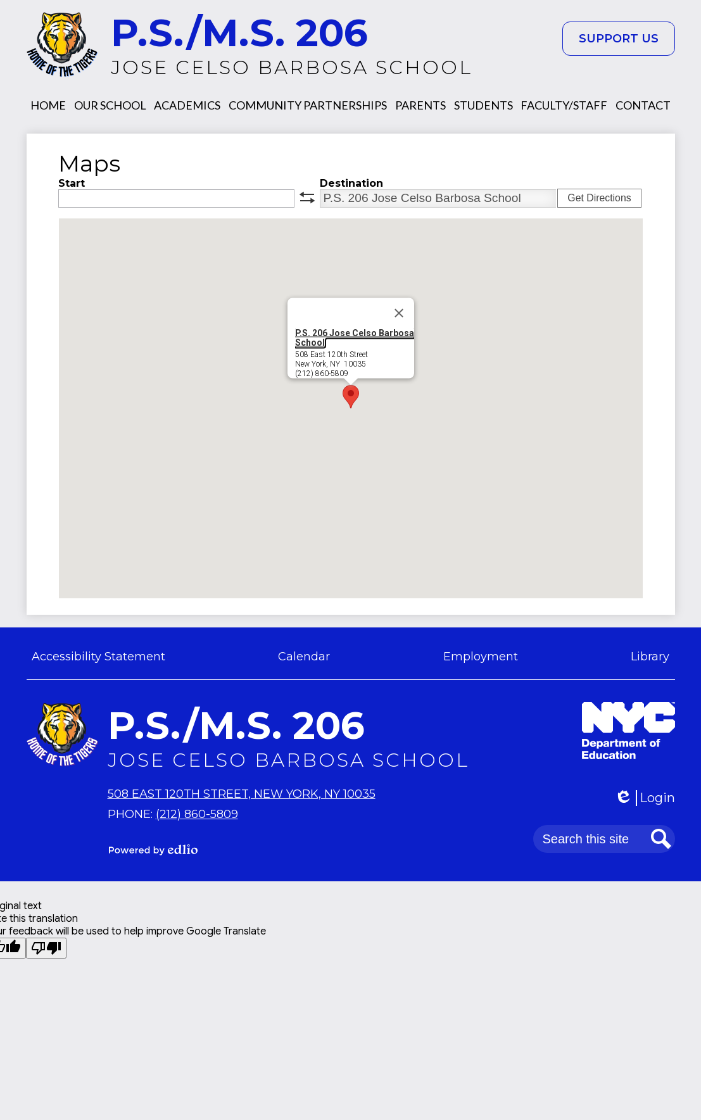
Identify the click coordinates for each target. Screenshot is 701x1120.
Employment (480, 657)
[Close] (399, 313)
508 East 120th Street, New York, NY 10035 (242, 794)
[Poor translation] (46, 948)
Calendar (304, 657)
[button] (48, 105)
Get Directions (599, 197)
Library (650, 657)
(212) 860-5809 (197, 814)
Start (71, 183)
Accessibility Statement (98, 657)
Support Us (619, 39)
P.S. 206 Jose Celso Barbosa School (354, 337)
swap (307, 197)
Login (644, 798)
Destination (351, 183)
